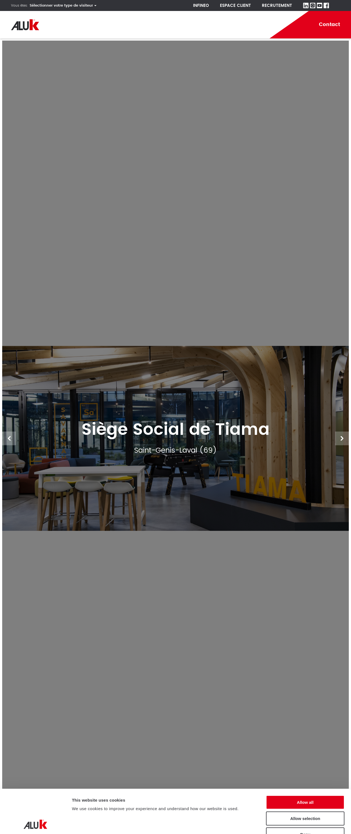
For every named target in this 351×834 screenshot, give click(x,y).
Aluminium (191, 24)
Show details (84, 823)
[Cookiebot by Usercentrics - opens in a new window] (36, 823)
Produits (107, 24)
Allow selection (305, 775)
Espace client (235, 6)
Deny (305, 790)
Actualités (231, 24)
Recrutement (277, 6)
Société (74, 24)
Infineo (201, 6)
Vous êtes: (19, 5)
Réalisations (147, 24)
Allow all (305, 758)
